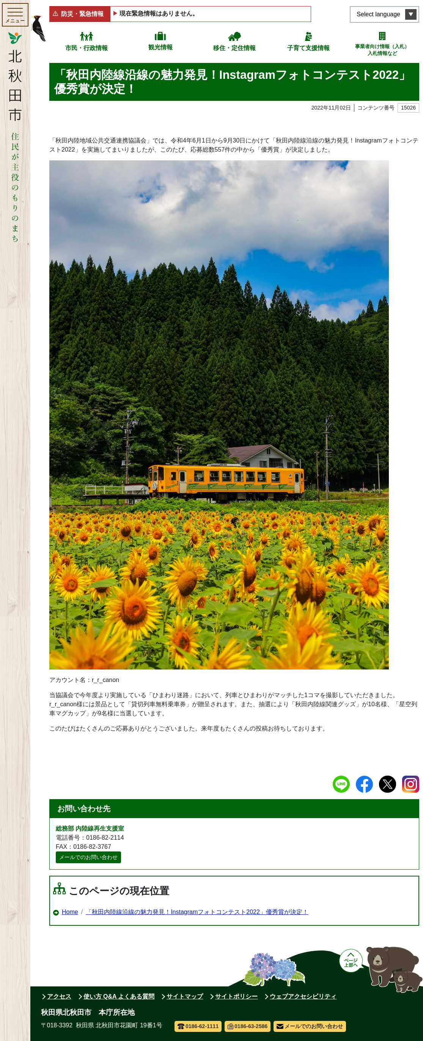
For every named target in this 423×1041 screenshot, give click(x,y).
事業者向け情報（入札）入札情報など (382, 50)
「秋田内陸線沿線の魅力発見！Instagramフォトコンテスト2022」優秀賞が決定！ (197, 912)
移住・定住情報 (234, 48)
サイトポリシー (236, 996)
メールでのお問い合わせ (88, 857)
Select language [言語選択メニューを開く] (378, 14)
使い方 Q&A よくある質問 (119, 996)
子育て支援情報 (308, 48)
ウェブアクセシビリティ (303, 996)
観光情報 (160, 47)
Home (70, 912)
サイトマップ (185, 996)
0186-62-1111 (198, 1026)
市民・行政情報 (86, 48)
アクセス (59, 996)
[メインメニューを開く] (15, 15)
